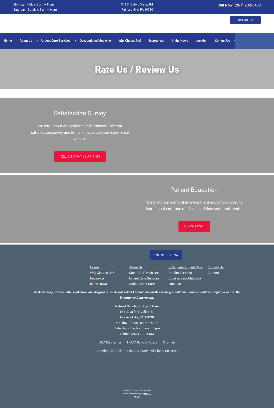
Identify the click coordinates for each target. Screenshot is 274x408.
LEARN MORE (194, 226)
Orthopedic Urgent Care (185, 267)
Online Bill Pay (245, 20)
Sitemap (169, 342)
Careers (213, 273)
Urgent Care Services (55, 40)
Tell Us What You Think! (80, 156)
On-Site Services (180, 273)
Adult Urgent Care (142, 284)
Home (8, 40)
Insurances (156, 40)
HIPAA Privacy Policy (142, 342)
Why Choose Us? (130, 40)
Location (201, 40)
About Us (26, 40)
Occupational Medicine (95, 40)
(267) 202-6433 (248, 5)
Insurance (97, 278)
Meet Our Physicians (144, 273)
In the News (180, 40)
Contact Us (222, 40)
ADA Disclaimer (110, 342)
